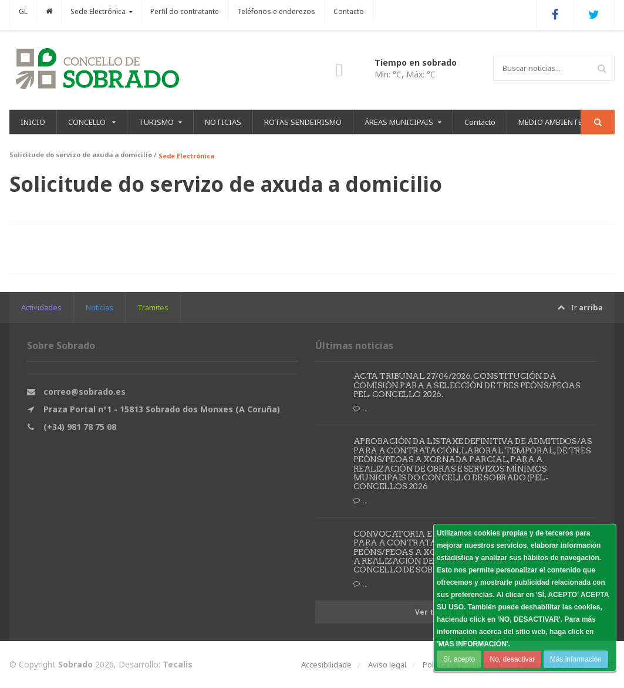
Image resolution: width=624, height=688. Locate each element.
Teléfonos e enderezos (276, 11)
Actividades (41, 307)
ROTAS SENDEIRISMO (303, 122)
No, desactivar (512, 659)
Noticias (99, 307)
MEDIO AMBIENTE (550, 122)
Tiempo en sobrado (416, 62)
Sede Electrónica (186, 155)
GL (23, 11)
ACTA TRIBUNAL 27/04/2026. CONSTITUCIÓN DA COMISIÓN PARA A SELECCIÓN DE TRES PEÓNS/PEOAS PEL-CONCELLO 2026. (466, 385)
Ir (580, 307)
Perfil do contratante (184, 11)
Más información (575, 659)
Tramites (152, 307)
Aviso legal (387, 664)
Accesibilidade (326, 664)
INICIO (33, 122)
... (360, 409)
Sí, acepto (459, 659)
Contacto (348, 11)
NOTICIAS (223, 122)
